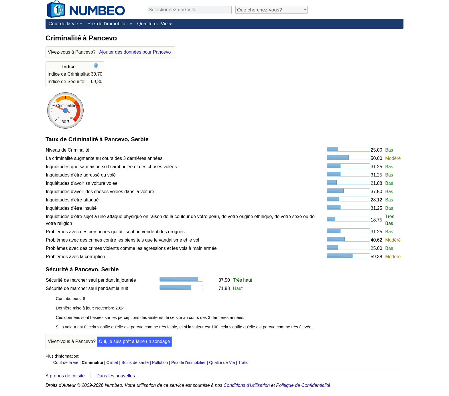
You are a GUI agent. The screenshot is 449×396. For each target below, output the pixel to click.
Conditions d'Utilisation (247, 385)
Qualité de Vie (152, 23)
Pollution (160, 362)
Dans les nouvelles (116, 375)
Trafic (243, 362)
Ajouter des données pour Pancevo (135, 52)
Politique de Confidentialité (303, 385)
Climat (112, 362)
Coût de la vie (63, 23)
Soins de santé (135, 362)
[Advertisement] (360, 69)
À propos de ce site (65, 375)
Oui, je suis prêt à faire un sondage (134, 341)
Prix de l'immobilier (107, 23)
